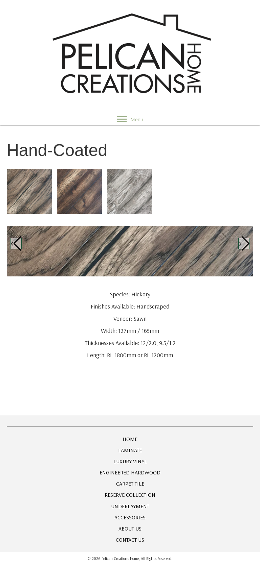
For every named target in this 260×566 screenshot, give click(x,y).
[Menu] (130, 119)
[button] (16, 243)
